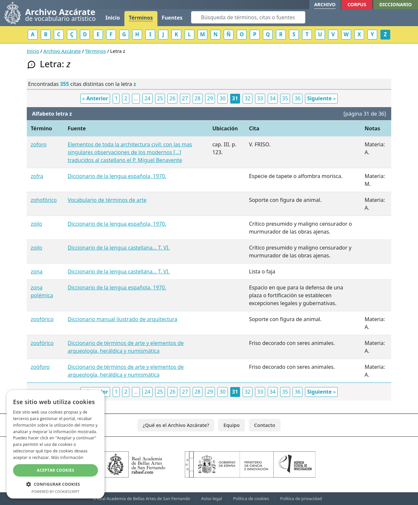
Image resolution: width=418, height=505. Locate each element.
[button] (55, 484)
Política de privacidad (301, 498)
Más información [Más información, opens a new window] (67, 457)
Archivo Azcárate (62, 51)
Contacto (264, 425)
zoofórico (42, 319)
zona (36, 271)
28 (198, 98)
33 (260, 98)
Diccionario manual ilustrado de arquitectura (122, 319)
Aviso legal (211, 498)
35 (285, 98)
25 (160, 98)
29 (210, 98)
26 (172, 98)
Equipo (231, 425)
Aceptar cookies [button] (55, 470)
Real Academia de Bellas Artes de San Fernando (143, 498)
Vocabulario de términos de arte (107, 200)
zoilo (36, 223)
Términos (141, 17)
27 (185, 98)
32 (247, 98)
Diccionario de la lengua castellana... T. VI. (119, 247)
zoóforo (40, 366)
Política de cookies (251, 498)
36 (297, 98)
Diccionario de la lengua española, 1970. (117, 176)
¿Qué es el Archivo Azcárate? (176, 425)
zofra (37, 176)
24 (147, 98)
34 (273, 98)
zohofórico (44, 200)
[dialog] (55, 444)
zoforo (38, 144)
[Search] (248, 17)
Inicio (112, 17)
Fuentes (172, 17)
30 (222, 98)
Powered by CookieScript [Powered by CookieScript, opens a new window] (56, 491)
